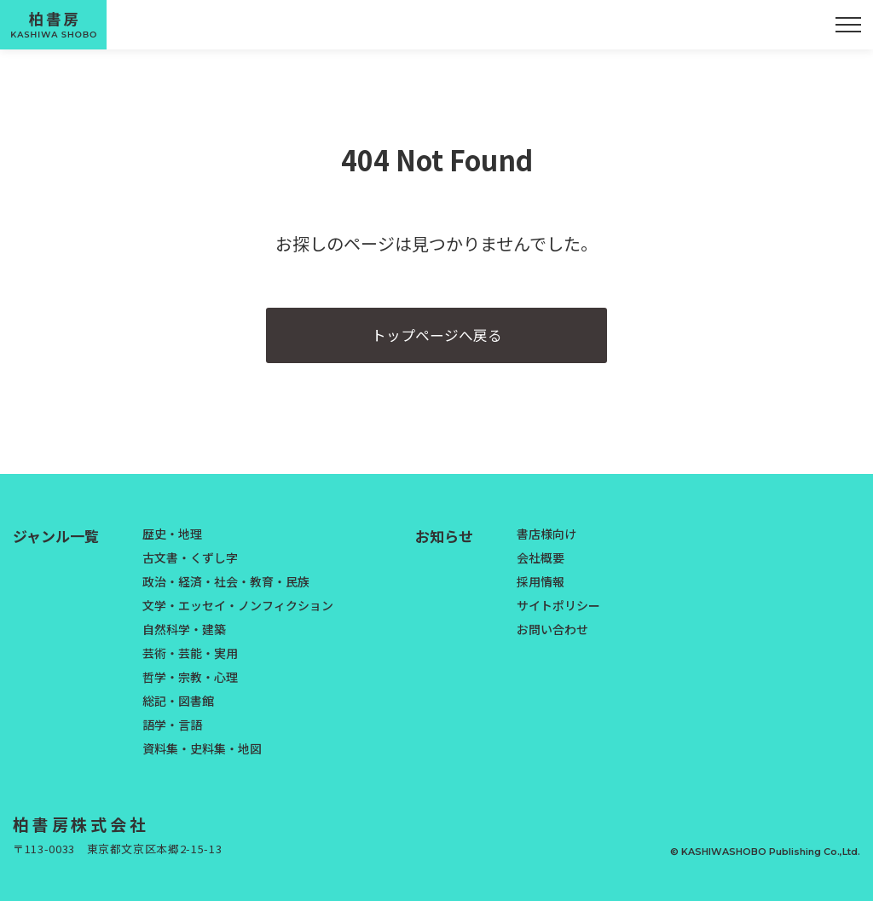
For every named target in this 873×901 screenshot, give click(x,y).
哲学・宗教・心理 (190, 684)
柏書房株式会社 (88, 832)
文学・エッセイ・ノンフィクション (237, 612)
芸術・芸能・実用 (190, 660)
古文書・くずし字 (190, 565)
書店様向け (546, 541)
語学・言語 (172, 732)
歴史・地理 (172, 541)
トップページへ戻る (436, 339)
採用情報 (540, 589)
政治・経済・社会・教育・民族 (225, 589)
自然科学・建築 (184, 636)
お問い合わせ (552, 636)
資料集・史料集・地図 (202, 756)
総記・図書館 (178, 708)
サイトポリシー (558, 612)
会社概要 (540, 565)
